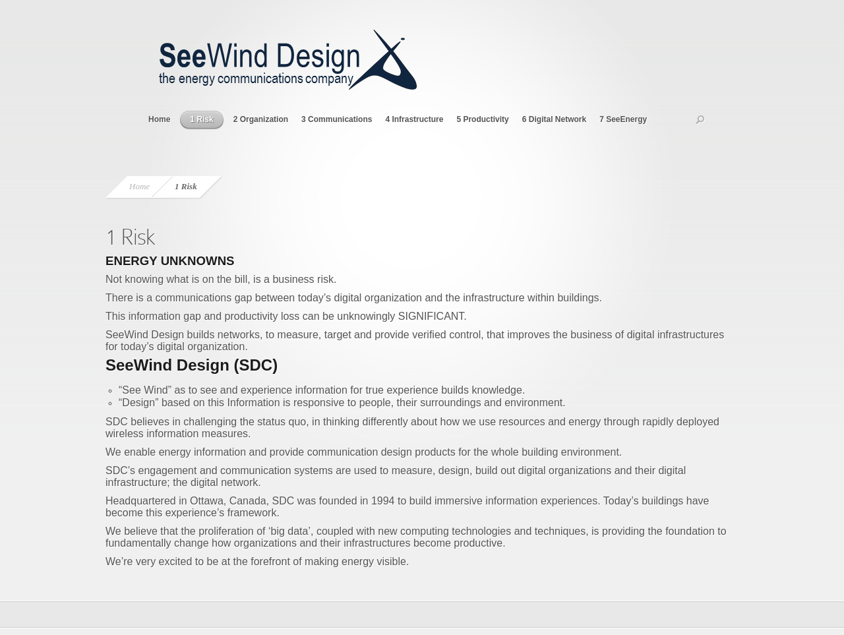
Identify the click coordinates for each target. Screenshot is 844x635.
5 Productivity (482, 119)
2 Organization (260, 119)
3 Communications (336, 119)
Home (159, 119)
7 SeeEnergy (623, 119)
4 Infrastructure (414, 119)
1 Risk (201, 119)
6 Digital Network (554, 119)
